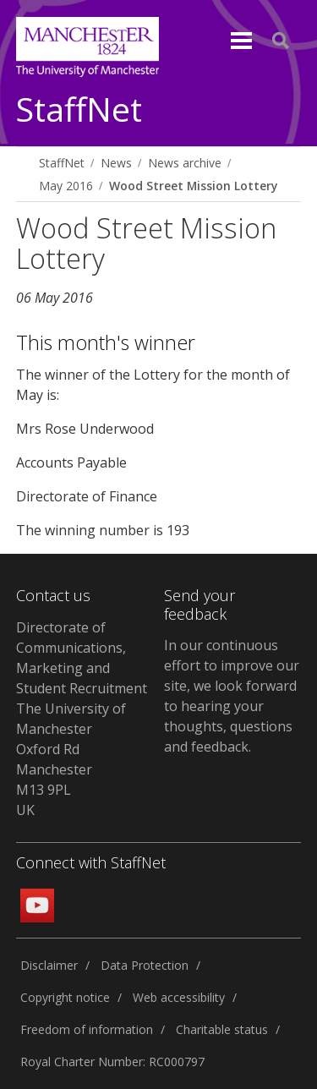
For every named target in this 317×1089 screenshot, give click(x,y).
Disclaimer (49, 965)
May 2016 (66, 186)
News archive (184, 163)
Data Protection (145, 965)
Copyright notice (65, 997)
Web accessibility (179, 997)
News (116, 163)
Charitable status (222, 1029)
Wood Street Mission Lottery (193, 186)
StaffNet (79, 110)
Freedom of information (86, 1029)
